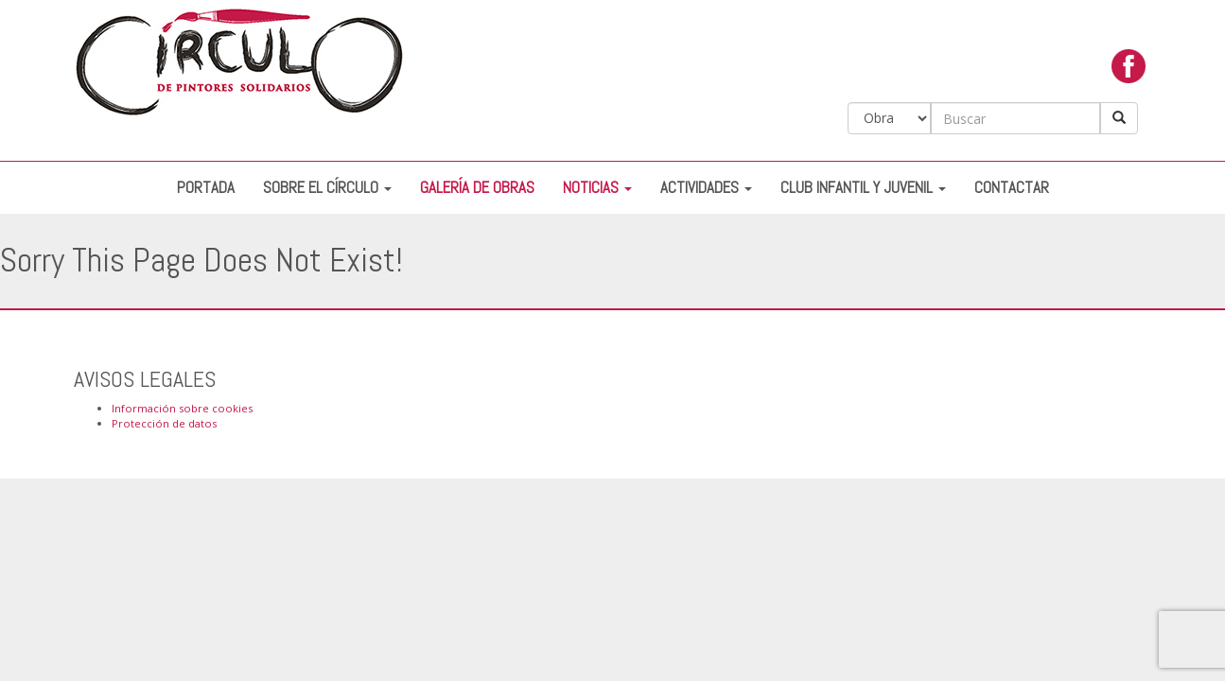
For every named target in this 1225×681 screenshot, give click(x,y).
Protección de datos (164, 423)
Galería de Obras (477, 188)
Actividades (706, 188)
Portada (206, 188)
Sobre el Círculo (327, 188)
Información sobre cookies (182, 408)
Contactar (1011, 188)
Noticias (597, 188)
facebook (1128, 71)
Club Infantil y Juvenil (863, 188)
